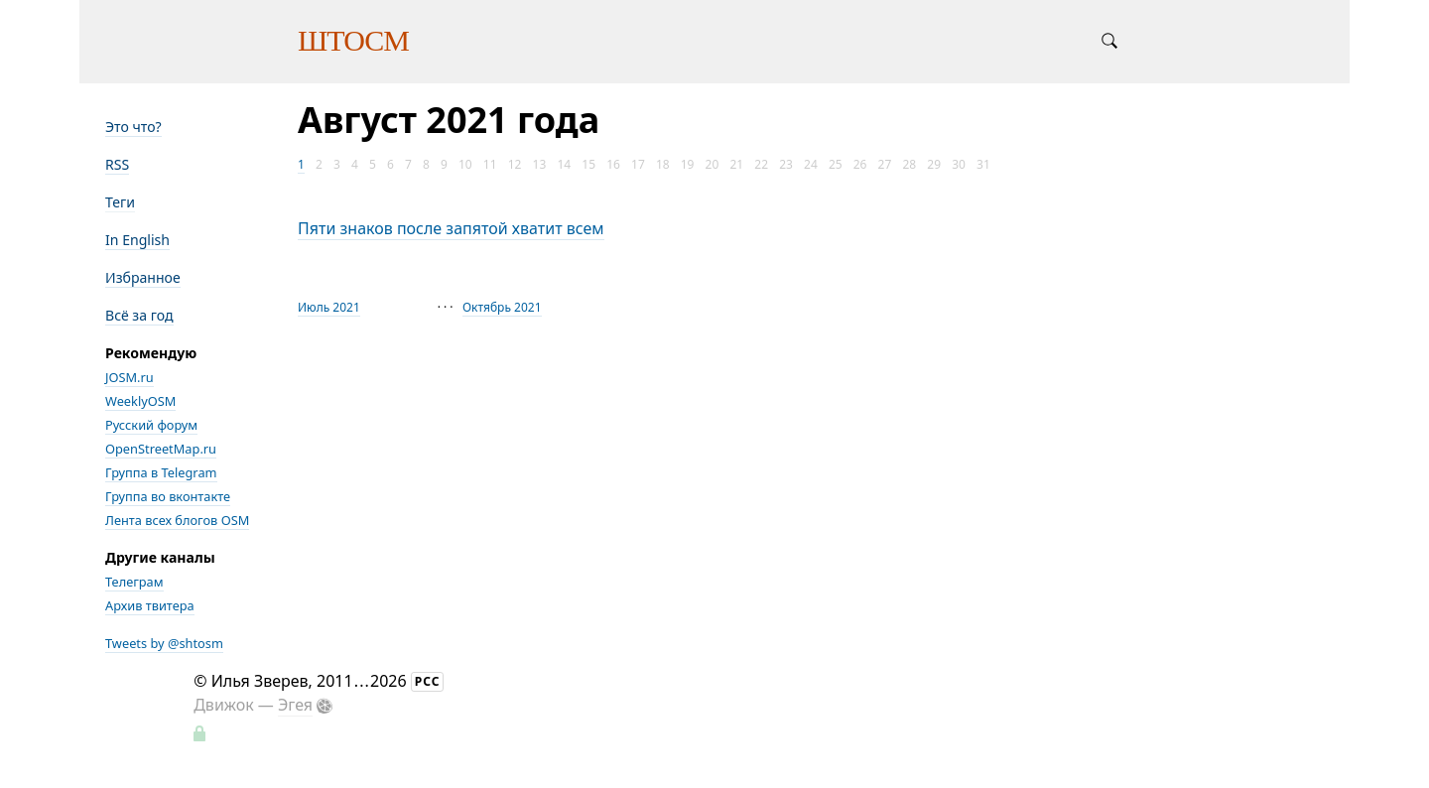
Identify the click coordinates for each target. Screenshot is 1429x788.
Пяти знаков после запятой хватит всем (451, 228)
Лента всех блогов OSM (177, 520)
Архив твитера (150, 605)
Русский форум (151, 425)
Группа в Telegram (161, 472)
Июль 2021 (329, 307)
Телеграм (134, 582)
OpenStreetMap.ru (160, 449)
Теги (120, 202)
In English (137, 239)
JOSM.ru (129, 377)
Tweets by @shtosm (164, 643)
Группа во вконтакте (167, 496)
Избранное (143, 277)
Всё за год (139, 315)
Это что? (133, 126)
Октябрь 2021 (502, 307)
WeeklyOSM (140, 401)
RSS (117, 164)
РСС (428, 681)
